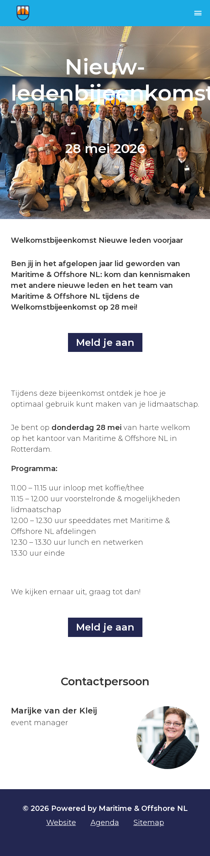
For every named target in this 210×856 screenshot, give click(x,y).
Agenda (105, 822)
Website (61, 822)
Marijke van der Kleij (54, 710)
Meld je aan (105, 342)
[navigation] (175, 13)
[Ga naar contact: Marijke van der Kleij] (167, 737)
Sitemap (149, 822)
